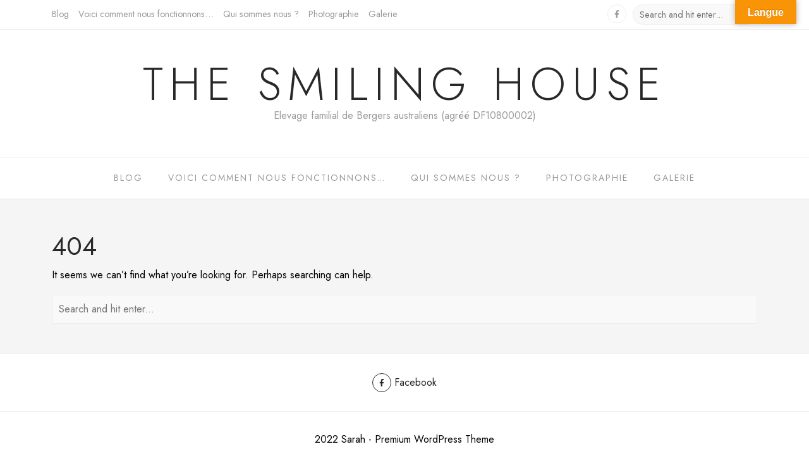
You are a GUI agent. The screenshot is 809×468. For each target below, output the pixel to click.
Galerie (383, 14)
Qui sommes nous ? (261, 14)
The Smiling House (405, 84)
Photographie (333, 14)
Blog (60, 14)
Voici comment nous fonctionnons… (146, 14)
